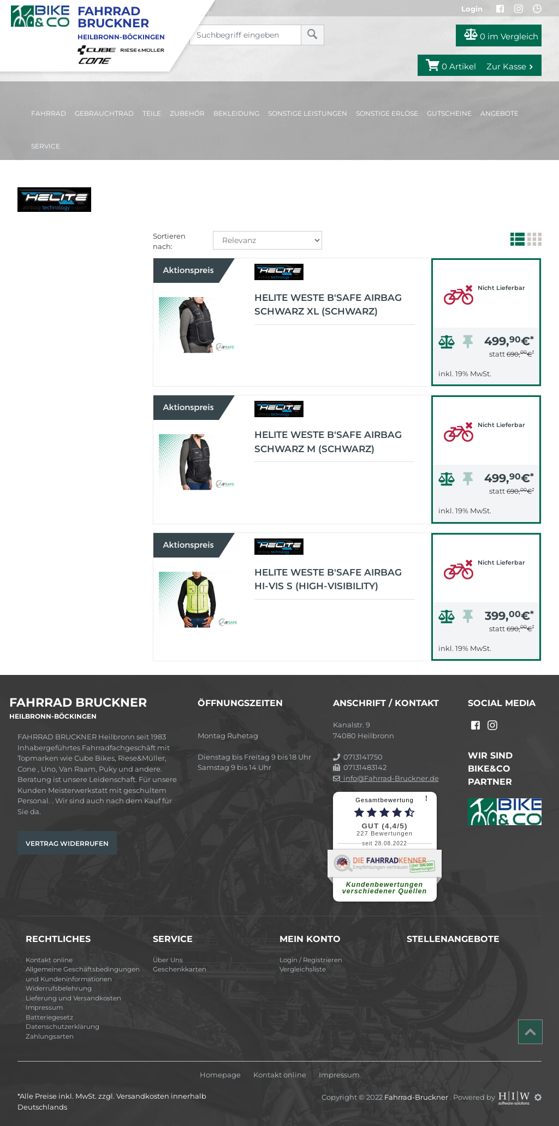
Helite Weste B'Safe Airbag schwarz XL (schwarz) (328, 304)
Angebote (499, 113)
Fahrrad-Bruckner (417, 1097)
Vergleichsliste (303, 969)
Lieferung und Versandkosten (73, 998)
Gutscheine (449, 113)
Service (45, 146)
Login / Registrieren (311, 960)
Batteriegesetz (49, 1017)
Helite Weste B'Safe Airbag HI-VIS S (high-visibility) (328, 579)
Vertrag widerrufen (67, 843)
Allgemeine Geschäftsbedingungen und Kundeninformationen (83, 974)
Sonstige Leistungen (307, 113)
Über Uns (168, 960)
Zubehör (187, 113)
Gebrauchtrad (104, 113)
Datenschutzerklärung (62, 1026)
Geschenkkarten (179, 969)
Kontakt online (49, 960)
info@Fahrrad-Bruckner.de (386, 778)
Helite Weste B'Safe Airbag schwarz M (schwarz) (328, 441)
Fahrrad (48, 113)
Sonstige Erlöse (387, 113)
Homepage (220, 1074)
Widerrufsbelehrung (59, 988)
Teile (151, 113)
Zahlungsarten (50, 1036)
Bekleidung (236, 113)
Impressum (44, 1007)
